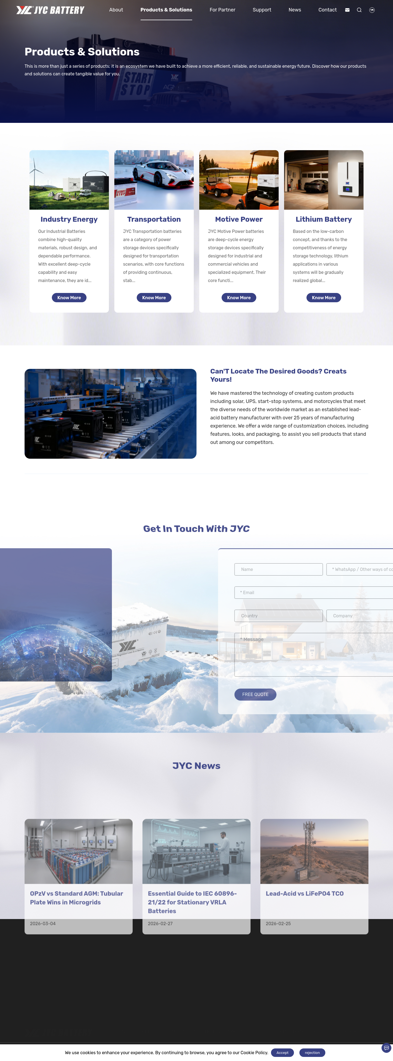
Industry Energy (69, 219)
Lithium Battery (324, 219)
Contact (327, 10)
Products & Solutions (166, 10)
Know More (69, 299)
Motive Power (239, 219)
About (116, 10)
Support (262, 10)
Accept (282, 1053)
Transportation (154, 219)
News (295, 10)
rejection (312, 1053)
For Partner (223, 10)
